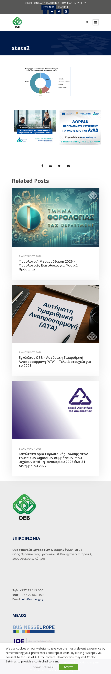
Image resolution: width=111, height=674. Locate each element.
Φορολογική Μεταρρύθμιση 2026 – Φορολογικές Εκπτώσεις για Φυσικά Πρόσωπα (48, 265)
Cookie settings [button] (43, 667)
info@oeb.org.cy (32, 599)
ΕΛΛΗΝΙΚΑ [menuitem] (48, 7)
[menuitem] (48, 7)
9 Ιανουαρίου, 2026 (30, 256)
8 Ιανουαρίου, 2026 (30, 352)
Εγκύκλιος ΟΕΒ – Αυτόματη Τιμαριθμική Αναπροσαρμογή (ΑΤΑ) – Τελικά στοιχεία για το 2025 (55, 361)
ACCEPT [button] (68, 667)
